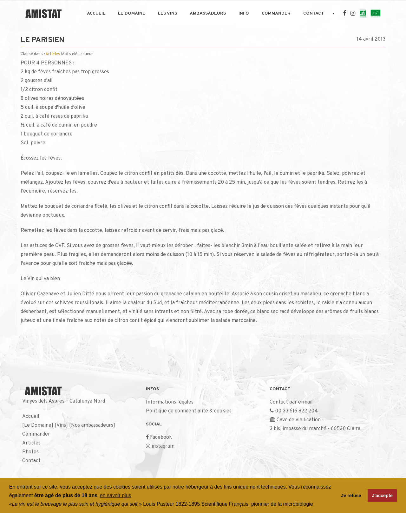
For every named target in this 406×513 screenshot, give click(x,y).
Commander (276, 13)
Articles (52, 54)
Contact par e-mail (291, 402)
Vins (61, 425)
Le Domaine (131, 13)
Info (244, 13)
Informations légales (169, 402)
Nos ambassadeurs (92, 425)
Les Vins (167, 13)
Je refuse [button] (351, 495)
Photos (30, 452)
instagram (163, 446)
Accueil (96, 13)
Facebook (161, 437)
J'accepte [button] (382, 495)
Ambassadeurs (208, 13)
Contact (313, 13)
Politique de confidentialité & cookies (189, 411)
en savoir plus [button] (115, 495)
